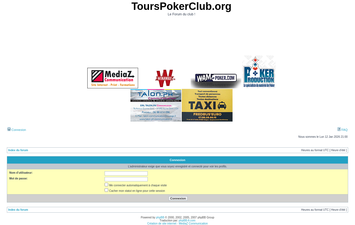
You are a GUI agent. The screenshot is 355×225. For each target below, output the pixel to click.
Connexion (16, 129)
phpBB (160, 217)
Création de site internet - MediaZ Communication (177, 223)
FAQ (342, 129)
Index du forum (18, 150)
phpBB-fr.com (187, 220)
